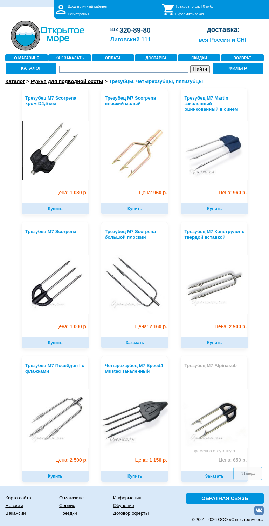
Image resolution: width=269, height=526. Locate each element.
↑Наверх (247, 473)
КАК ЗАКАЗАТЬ (69, 58)
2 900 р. (231, 326)
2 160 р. (151, 326)
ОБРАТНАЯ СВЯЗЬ (224, 498)
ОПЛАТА (113, 58)
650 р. (233, 460)
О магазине (71, 497)
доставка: (223, 29)
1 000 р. (71, 326)
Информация (127, 497)
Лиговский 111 (130, 39)
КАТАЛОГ (31, 68)
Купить (55, 208)
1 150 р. (151, 460)
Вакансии (15, 513)
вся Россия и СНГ (223, 39)
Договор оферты (131, 513)
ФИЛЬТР (237, 68)
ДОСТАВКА (155, 58)
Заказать (135, 342)
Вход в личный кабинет (88, 6)
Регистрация (79, 14)
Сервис (67, 505)
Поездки (68, 513)
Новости (14, 505)
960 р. (153, 192)
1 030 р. (71, 192)
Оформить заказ (189, 14)
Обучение (123, 505)
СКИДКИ (199, 58)
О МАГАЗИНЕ (26, 58)
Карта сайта (18, 497)
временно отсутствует (214, 451)
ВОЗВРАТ (242, 58)
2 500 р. (71, 460)
